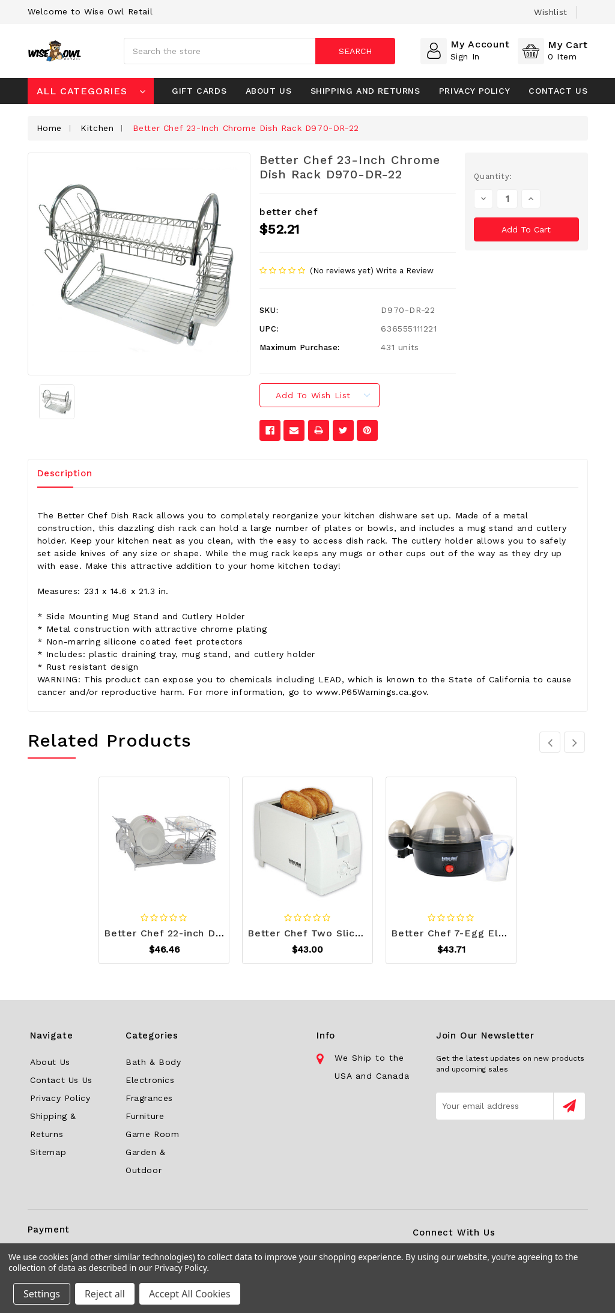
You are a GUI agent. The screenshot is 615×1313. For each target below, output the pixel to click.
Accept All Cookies (190, 1293)
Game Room (152, 1134)
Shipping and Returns (365, 91)
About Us (269, 91)
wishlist (551, 12)
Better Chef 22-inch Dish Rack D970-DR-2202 (220, 933)
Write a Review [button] (405, 270)
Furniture (145, 1116)
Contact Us (558, 91)
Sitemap (48, 1152)
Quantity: (493, 176)
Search (355, 51)
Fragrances (149, 1098)
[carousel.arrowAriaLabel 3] (549, 742)
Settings (41, 1293)
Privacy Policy (474, 91)
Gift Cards (199, 91)
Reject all (105, 1293)
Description (64, 473)
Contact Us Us (61, 1080)
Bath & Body (153, 1062)
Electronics (150, 1080)
